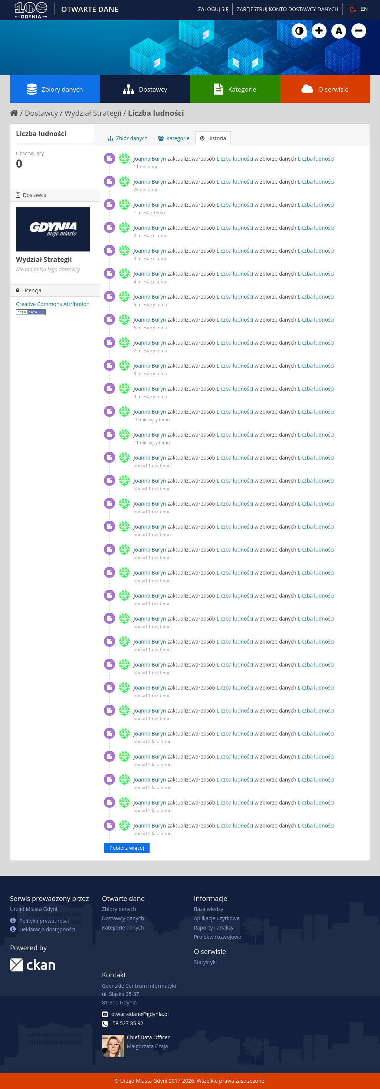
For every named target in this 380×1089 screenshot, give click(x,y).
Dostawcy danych (123, 918)
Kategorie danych (123, 927)
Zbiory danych (55, 89)
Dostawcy (145, 89)
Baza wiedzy (208, 908)
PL (353, 9)
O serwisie (324, 89)
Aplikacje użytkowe (216, 918)
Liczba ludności (156, 113)
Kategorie (235, 89)
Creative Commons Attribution (52, 303)
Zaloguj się (213, 9)
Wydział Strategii (93, 113)
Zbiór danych (128, 138)
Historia (213, 138)
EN (364, 9)
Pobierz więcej (126, 847)
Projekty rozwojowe (217, 936)
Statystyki (205, 961)
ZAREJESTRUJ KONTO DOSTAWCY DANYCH (287, 9)
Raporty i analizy (213, 927)
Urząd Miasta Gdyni (33, 908)
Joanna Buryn (150, 158)
